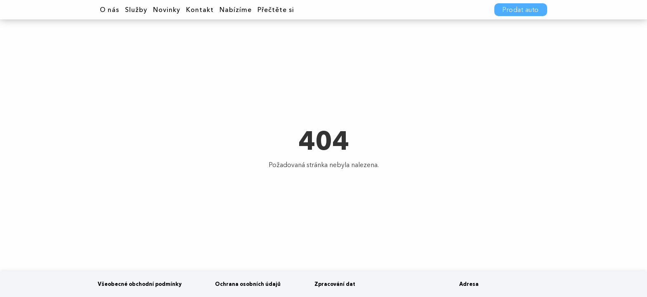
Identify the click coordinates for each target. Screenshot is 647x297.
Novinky (166, 10)
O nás (109, 10)
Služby (136, 10)
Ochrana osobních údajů (248, 284)
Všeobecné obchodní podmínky (140, 284)
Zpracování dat (334, 284)
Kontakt (200, 10)
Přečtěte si (275, 10)
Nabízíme (236, 10)
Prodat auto (520, 10)
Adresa (469, 284)
